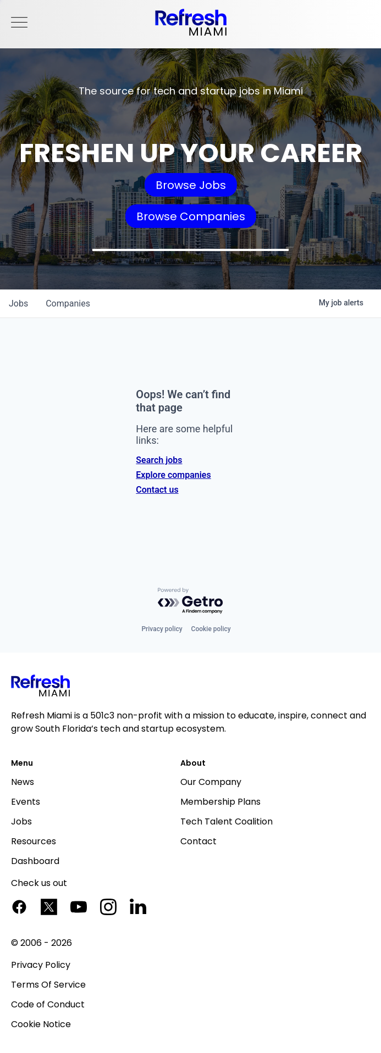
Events (25, 801)
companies (68, 303)
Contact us (157, 489)
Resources (33, 841)
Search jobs (159, 460)
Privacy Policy (40, 965)
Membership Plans (220, 801)
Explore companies (173, 475)
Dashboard (35, 861)
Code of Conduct (48, 1004)
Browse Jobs (191, 185)
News (22, 782)
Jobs (21, 821)
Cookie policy (211, 629)
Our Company (210, 782)
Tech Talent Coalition (226, 821)
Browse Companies (190, 216)
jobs (18, 303)
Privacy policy (161, 629)
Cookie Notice (41, 1024)
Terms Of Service (48, 984)
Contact (198, 841)
